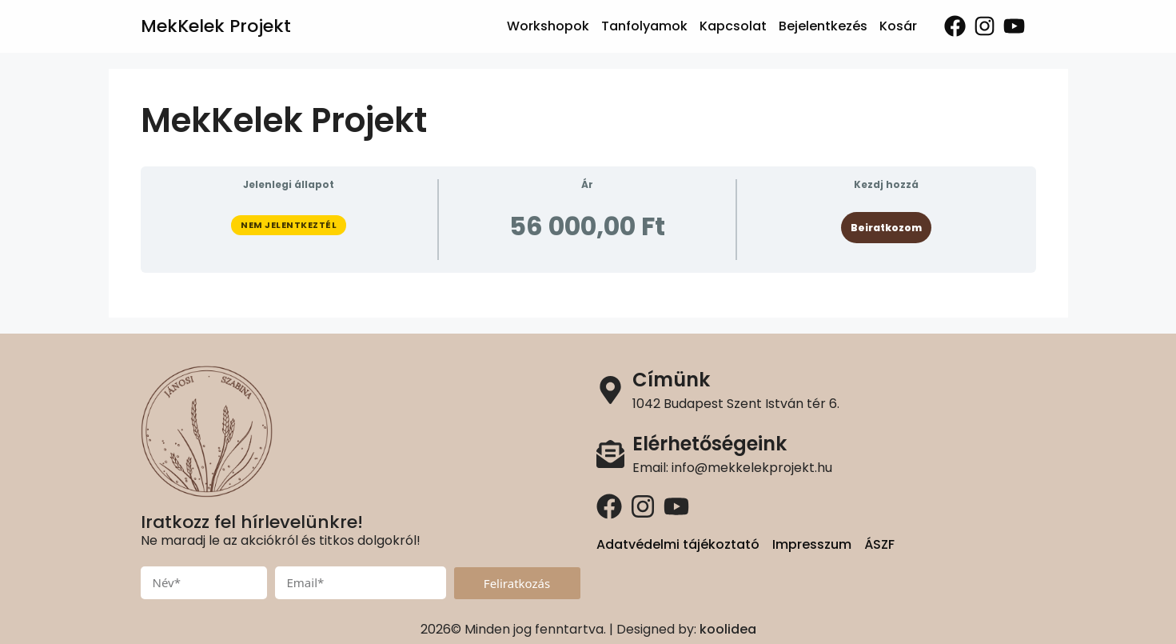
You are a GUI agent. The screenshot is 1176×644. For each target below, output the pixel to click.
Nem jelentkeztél (289, 224)
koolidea (728, 629)
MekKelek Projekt (216, 26)
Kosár (898, 26)
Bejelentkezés (823, 26)
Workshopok (548, 26)
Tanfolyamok (644, 26)
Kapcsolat (733, 26)
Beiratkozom (886, 227)
